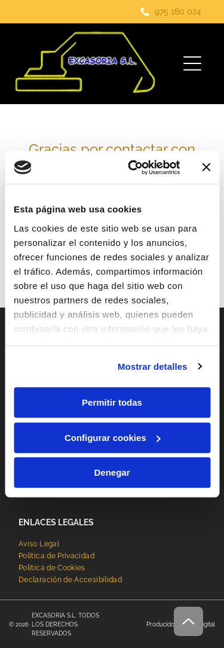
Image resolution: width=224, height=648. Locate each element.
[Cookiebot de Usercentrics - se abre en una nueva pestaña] (133, 167)
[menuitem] (39, 544)
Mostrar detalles (153, 366)
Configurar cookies (113, 438)
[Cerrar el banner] (206, 167)
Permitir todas (112, 402)
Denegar (112, 472)
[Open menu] (192, 63)
